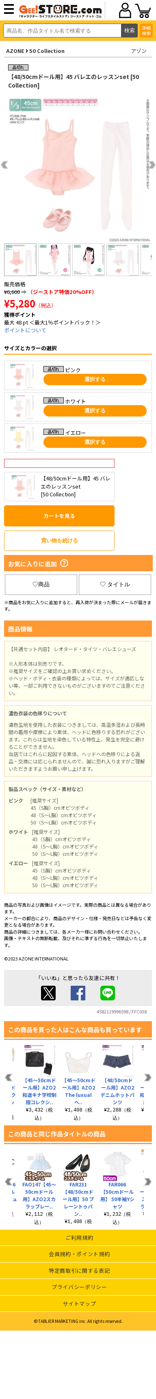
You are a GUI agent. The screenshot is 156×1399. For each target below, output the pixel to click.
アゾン (139, 51)
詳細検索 (146, 30)
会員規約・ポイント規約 (79, 1254)
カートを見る (59, 516)
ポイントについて (25, 330)
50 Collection (47, 51)
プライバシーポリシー (79, 1287)
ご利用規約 (79, 1237)
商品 (41, 584)
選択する (95, 379)
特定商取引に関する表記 (79, 1270)
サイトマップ (79, 1303)
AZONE (15, 51)
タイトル (115, 584)
